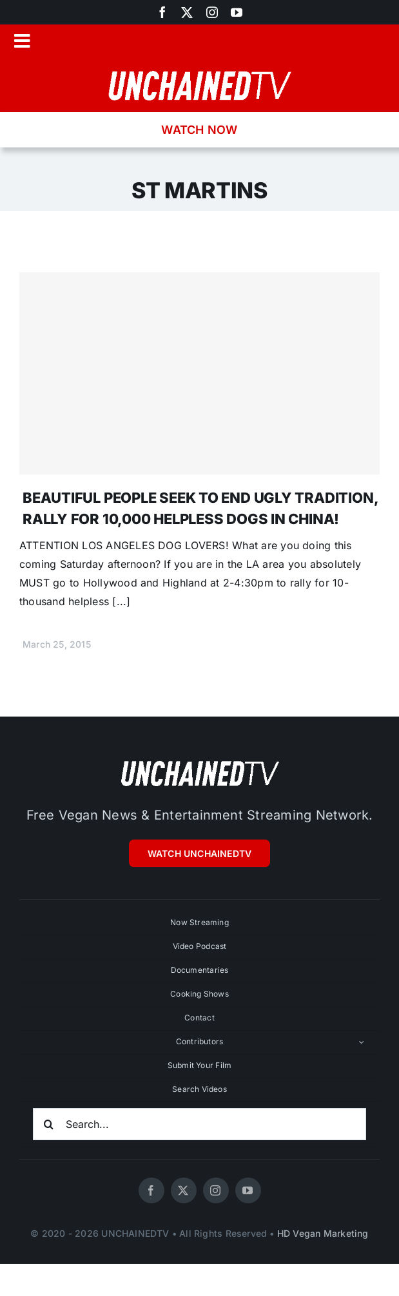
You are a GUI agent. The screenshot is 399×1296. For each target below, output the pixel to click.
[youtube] (236, 12)
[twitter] (187, 12)
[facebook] (162, 12)
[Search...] (199, 1124)
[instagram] (212, 12)
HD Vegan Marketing (323, 1233)
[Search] (49, 1124)
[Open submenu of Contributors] (362, 1042)
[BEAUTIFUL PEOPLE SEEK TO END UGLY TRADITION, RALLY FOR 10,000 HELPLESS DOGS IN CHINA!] (199, 373)
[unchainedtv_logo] (199, 69)
